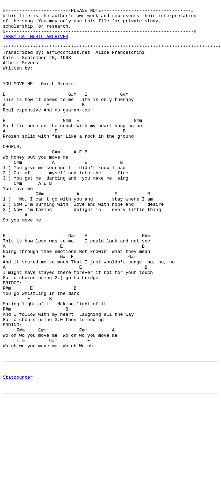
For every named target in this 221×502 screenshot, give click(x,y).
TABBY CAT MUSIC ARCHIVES (35, 44)
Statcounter (18, 451)
